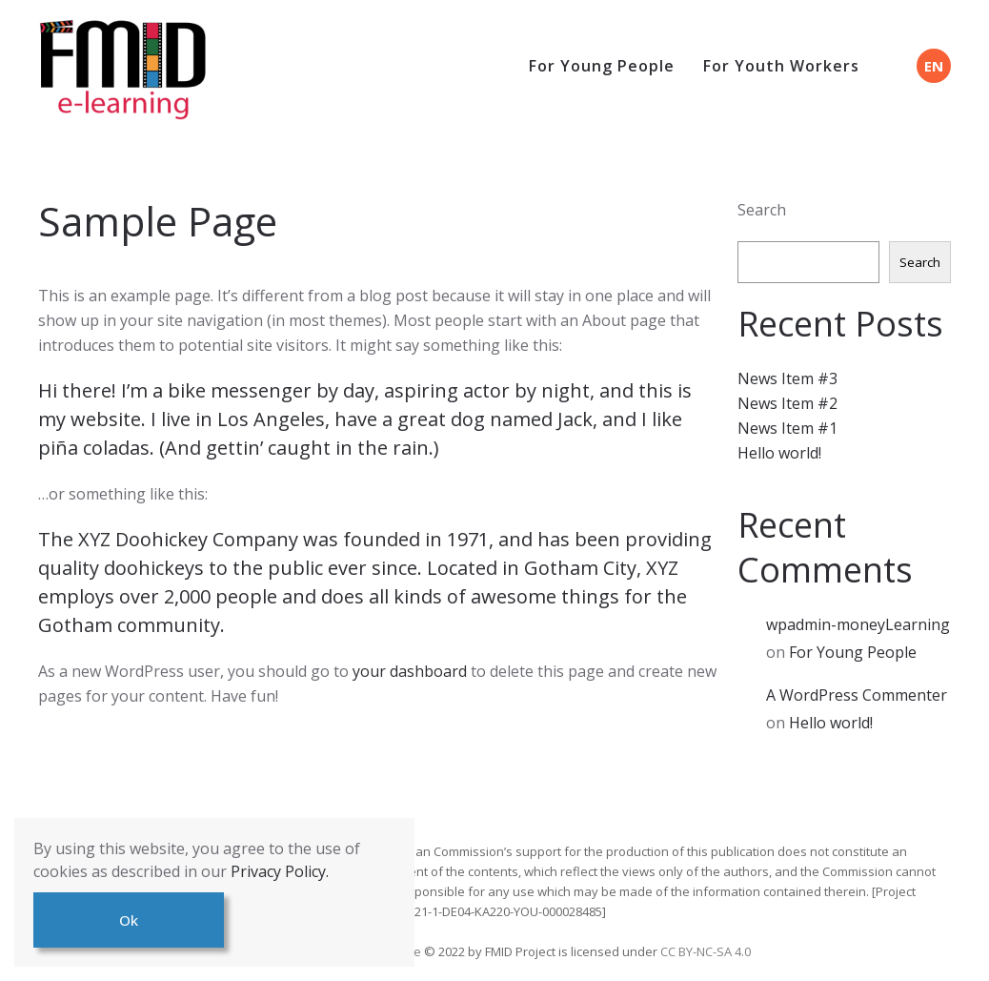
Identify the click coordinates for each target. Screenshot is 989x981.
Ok (128, 920)
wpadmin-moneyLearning (858, 624)
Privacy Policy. (280, 871)
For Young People (602, 65)
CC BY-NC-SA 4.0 (705, 951)
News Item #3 (787, 378)
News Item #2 (787, 403)
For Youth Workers (781, 65)
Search (761, 209)
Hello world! (779, 452)
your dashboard (410, 671)
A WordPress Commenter (856, 695)
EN (933, 65)
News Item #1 (787, 428)
